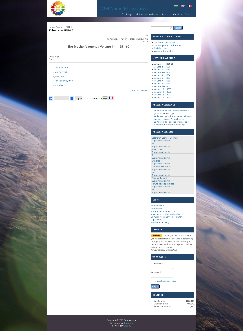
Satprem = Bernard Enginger (165, 137)
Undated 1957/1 (62, 67)
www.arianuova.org (160, 222)
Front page (127, 14)
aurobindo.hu (157, 205)
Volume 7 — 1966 (162, 80)
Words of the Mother (164, 51)
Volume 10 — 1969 (162, 89)
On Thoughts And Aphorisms (167, 45)
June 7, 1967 (157, 149)
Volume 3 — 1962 (162, 69)
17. (153, 189)
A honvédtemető (159, 178)
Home (51, 27)
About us (177, 14)
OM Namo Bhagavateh (125, 8)
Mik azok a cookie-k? (161, 166)
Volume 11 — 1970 (162, 91)
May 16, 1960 (61, 72)
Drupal (127, 325)
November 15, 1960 (64, 80)
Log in (78, 98)
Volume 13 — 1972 (162, 97)
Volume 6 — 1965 (162, 78)
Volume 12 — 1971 (162, 94)
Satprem (165, 15)
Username (157, 263)
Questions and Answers (165, 42)
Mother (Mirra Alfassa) (147, 14)
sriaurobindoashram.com (163, 211)
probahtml (59, 85)
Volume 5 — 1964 (162, 75)
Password (157, 272)
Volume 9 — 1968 (162, 86)
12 (153, 143)
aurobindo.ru (157, 208)
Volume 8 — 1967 (162, 83)
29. (153, 172)
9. (152, 155)
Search (188, 14)
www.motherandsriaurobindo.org (166, 214)
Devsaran (128, 323)
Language (54, 56)
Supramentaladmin (161, 140)
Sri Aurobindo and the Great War (166, 216)
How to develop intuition (163, 183)
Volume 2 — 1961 (162, 66)
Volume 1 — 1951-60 (163, 64)
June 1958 (59, 76)
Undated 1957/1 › (139, 90)
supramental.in (158, 219)
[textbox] (162, 28)
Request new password (165, 280)
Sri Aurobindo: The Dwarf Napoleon (170, 110)
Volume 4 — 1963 (162, 72)
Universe (156, 160)
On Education (160, 48)
